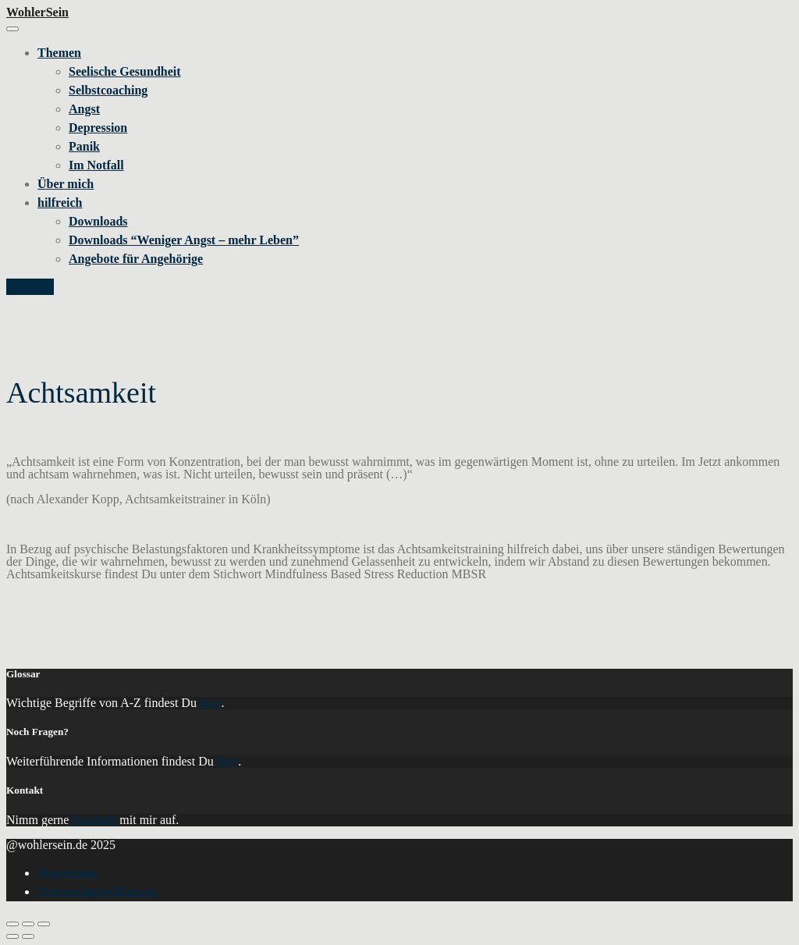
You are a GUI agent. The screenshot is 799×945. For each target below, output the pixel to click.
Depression (98, 127)
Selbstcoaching (108, 90)
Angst (84, 108)
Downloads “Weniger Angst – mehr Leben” (184, 240)
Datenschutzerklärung (97, 891)
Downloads (98, 221)
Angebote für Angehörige (136, 258)
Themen (59, 52)
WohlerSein (37, 12)
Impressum (67, 872)
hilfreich (59, 202)
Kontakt (30, 286)
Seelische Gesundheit (125, 71)
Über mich (65, 183)
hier (211, 702)
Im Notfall (96, 165)
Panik (84, 146)
